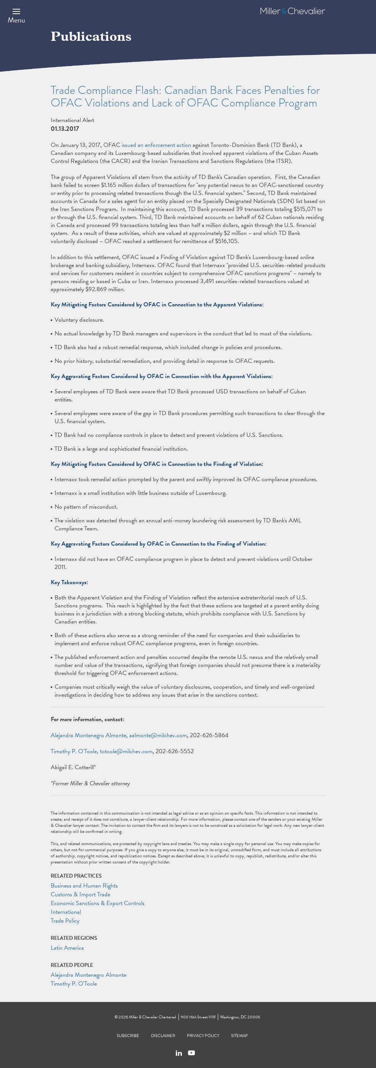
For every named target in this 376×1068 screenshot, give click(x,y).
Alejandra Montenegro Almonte (88, 735)
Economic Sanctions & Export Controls (98, 903)
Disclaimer (163, 1036)
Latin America (67, 947)
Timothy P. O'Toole (74, 751)
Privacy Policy (203, 1036)
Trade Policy (65, 920)
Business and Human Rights (84, 885)
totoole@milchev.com (126, 751)
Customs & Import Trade (80, 894)
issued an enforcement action (156, 145)
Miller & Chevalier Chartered (152, 1017)
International (66, 912)
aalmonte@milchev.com (158, 735)
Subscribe (128, 1036)
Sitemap (239, 1036)
